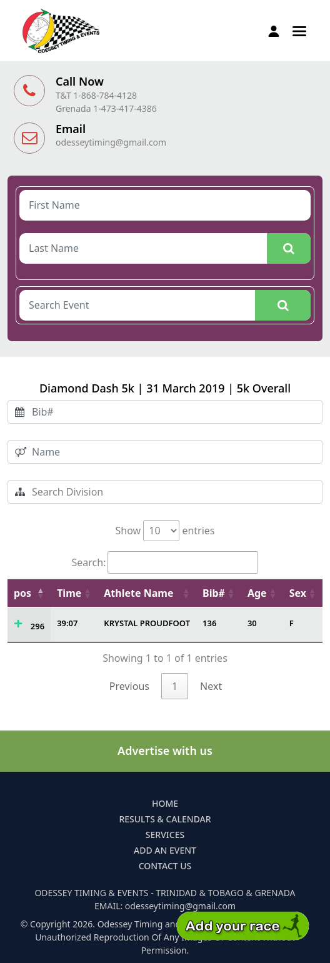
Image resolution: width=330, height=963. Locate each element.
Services (165, 835)
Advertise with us (165, 750)
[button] (299, 30)
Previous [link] (129, 686)
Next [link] (211, 686)
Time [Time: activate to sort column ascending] (69, 593)
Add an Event (165, 850)
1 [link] (175, 686)
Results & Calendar (165, 819)
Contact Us (165, 866)
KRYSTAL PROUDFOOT (147, 623)
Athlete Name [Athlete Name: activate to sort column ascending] (138, 593)
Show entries (164, 530)
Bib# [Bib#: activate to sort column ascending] (213, 593)
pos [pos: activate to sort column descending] (22, 593)
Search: (165, 562)
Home (165, 803)
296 (37, 626)
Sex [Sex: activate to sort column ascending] (297, 593)
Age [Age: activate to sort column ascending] (257, 593)
